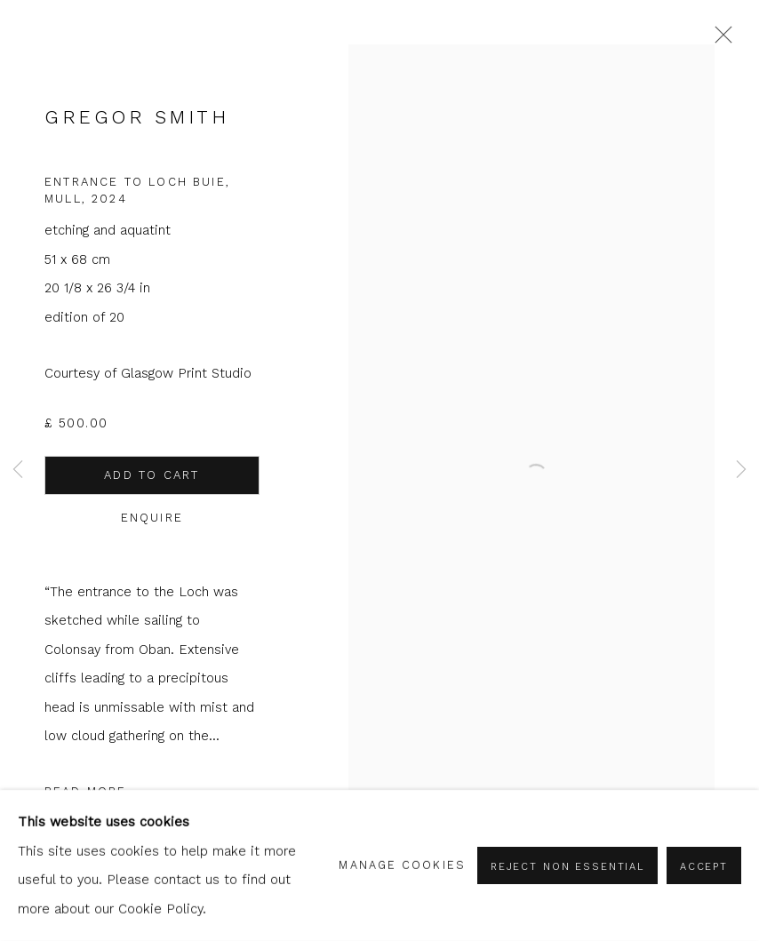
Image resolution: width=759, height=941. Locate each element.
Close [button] (719, 40)
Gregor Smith (136, 117)
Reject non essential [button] (567, 866)
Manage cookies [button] (402, 865)
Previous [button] (18, 470)
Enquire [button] (152, 517)
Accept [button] (704, 866)
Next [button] (741, 470)
